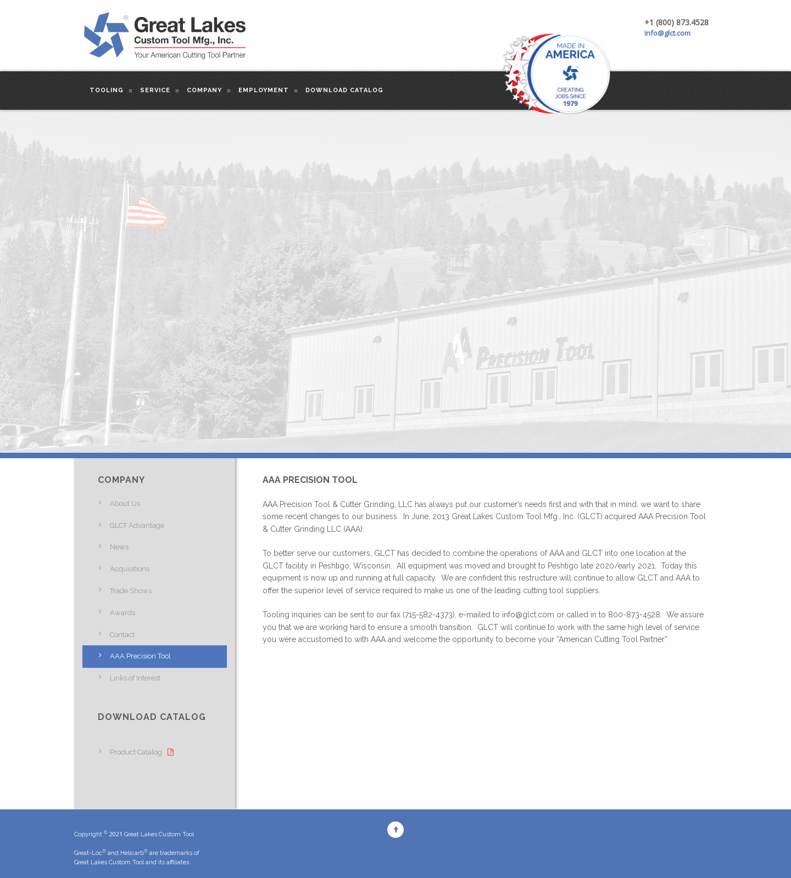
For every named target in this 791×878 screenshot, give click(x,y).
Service (155, 90)
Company (204, 90)
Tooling (107, 90)
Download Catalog (344, 90)
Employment (263, 90)
